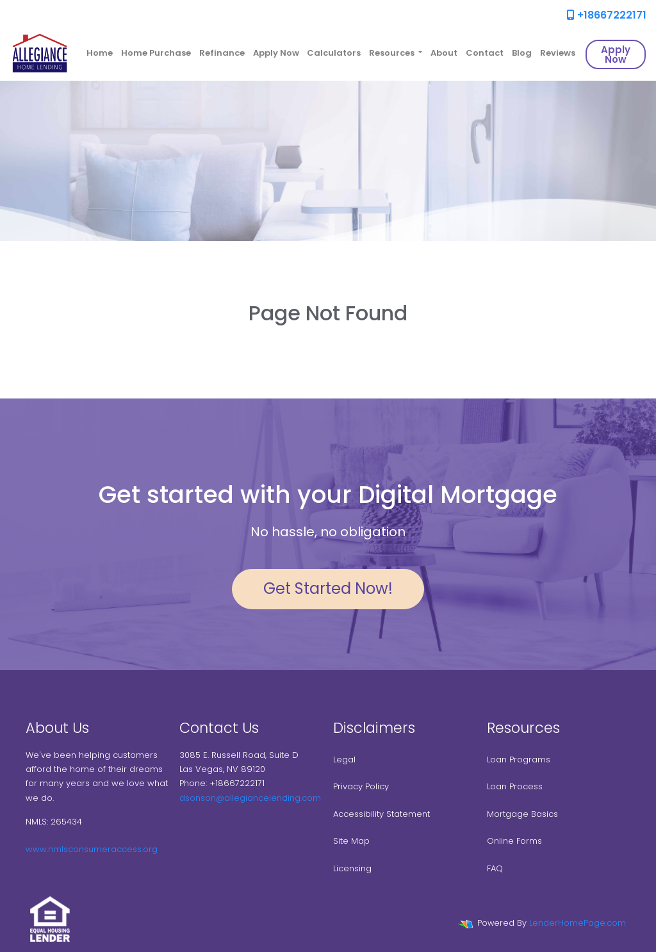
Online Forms (514, 841)
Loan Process (515, 786)
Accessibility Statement (381, 814)
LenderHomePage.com (577, 922)
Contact (485, 53)
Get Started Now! (328, 588)
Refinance (222, 53)
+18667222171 (606, 15)
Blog (522, 53)
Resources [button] (392, 53)
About (443, 53)
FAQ (495, 868)
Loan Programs (518, 759)
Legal (344, 759)
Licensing (352, 868)
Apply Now (276, 53)
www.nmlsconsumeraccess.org (92, 849)
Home (99, 53)
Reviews (557, 53)
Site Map (351, 841)
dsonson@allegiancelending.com (250, 798)
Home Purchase (156, 53)
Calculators (334, 53)
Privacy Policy (361, 786)
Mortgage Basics (522, 814)
